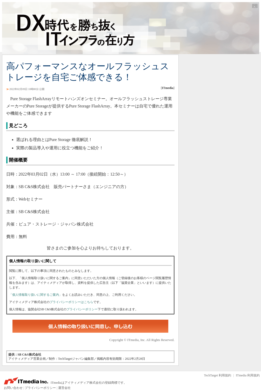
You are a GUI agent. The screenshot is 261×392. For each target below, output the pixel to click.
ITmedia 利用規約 (248, 375)
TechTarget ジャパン (130, 28)
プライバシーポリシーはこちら (71, 302)
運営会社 (64, 388)
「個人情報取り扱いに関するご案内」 (35, 295)
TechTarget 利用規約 (217, 375)
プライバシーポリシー (82, 309)
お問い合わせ (13, 388)
